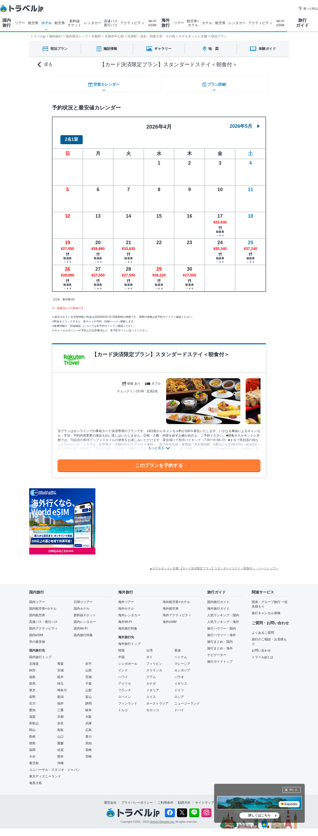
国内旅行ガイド (218, 599)
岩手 (88, 660)
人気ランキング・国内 (223, 612)
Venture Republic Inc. (162, 818)
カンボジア (182, 667)
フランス (124, 687)
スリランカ (154, 667)
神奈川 (62, 687)
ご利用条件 (165, 799)
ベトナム (180, 654)
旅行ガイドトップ (220, 658)
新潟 (60, 694)
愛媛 (60, 740)
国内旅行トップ (40, 654)
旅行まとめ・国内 (220, 638)
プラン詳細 (214, 83)
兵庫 (88, 720)
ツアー (20, 23)
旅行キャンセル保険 (266, 610)
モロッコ (152, 707)
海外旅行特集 (127, 625)
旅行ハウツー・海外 (221, 632)
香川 (88, 733)
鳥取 (60, 727)
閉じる (293, 789)
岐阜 (88, 707)
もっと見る (156, 445)
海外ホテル (126, 605)
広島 (88, 727)
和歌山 (34, 720)
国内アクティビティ (43, 625)
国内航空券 (37, 612)
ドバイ (179, 707)
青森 (60, 660)
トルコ (123, 707)
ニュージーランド (187, 700)
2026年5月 (244, 123)
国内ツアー (37, 599)
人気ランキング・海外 (223, 619)
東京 (32, 687)
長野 (32, 694)
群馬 (32, 680)
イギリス (180, 680)
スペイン (124, 694)
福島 (32, 674)
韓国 (121, 647)
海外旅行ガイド (218, 605)
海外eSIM (169, 619)
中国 (121, 654)
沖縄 (60, 760)
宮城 (60, 667)
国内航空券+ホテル (42, 605)
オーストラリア (157, 700)
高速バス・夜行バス (43, 619)
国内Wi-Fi (80, 625)
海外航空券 (171, 605)
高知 (88, 740)
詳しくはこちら (259, 815)
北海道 (34, 660)
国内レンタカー (85, 619)
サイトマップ (204, 799)
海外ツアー (126, 599)
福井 (60, 700)
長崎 (88, 747)
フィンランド (127, 700)
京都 (60, 713)
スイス (151, 694)
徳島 (32, 740)
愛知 (32, 707)
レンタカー (92, 23)
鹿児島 (34, 760)
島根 (32, 733)
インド (123, 667)
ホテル (46, 23)
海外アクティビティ (177, 612)
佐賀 (60, 747)
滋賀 (32, 713)
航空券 (33, 23)
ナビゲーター (216, 652)
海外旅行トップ (129, 641)
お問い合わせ (261, 647)
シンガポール (127, 660)
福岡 (32, 747)
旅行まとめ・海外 (220, 645)
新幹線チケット (85, 612)
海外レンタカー (129, 612)
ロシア (179, 694)
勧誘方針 (184, 799)
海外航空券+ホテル (176, 599)
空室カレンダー (103, 83)
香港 (177, 647)
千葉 (88, 680)
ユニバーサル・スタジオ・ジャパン (54, 766)
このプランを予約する (159, 462)
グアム (151, 674)
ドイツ (179, 687)
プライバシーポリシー (137, 799)
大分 (32, 753)
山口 (60, 733)
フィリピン (154, 660)
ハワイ (123, 674)
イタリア (152, 687)
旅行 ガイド (302, 23)
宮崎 (88, 753)
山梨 (88, 687)
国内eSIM (36, 632)
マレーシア (182, 660)
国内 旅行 (6, 23)
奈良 (60, 720)
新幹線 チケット (74, 23)
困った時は (308, 8)
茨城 (88, 674)
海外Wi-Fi (125, 619)
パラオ (179, 674)
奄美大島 (35, 780)
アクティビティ (132, 23)
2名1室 (71, 136)
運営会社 (110, 799)
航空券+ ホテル (193, 23)
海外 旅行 (165, 23)
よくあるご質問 (263, 629)
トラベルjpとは (262, 654)
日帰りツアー (83, 599)
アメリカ (124, 680)
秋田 (32, 667)
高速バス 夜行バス (111, 23)
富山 (88, 694)
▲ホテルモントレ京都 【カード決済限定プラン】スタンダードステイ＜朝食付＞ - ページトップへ (213, 565)
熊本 (60, 753)
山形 (88, 667)
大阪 (88, 713)
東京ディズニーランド (45, 773)
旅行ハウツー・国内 (221, 625)
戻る (45, 64)
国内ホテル (82, 605)
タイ (149, 654)
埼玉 (60, 680)
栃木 (60, 674)
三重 (60, 707)
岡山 (32, 727)
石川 (32, 700)
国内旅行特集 (83, 632)
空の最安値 (37, 638)
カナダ (151, 680)
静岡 (88, 700)
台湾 (149, 647)
